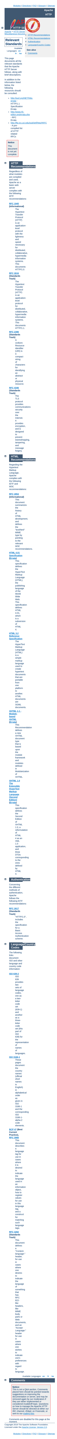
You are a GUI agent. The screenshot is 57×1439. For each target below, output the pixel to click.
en (19, 51)
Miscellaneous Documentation (18, 34)
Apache (8, 31)
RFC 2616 (14, 273)
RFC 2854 (14, 494)
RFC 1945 (14, 203)
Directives (26, 6)
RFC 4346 (14, 388)
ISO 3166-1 (14, 1057)
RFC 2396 (14, 332)
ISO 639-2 (14, 974)
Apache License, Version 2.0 (34, 1427)
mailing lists (28, 1413)
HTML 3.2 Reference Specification (15, 636)
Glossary (42, 6)
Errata (13, 558)
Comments (32, 53)
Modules (17, 6)
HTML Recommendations (39, 38)
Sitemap (51, 6)
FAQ (35, 6)
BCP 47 (13, 1129)
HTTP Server (19, 31)
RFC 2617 (14, 908)
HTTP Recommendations (39, 35)
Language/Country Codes (39, 45)
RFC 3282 (14, 1232)
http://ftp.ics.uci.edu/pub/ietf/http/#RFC (29, 123)
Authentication (34, 41)
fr (16, 53)
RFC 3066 (14, 1137)
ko (20, 53)
